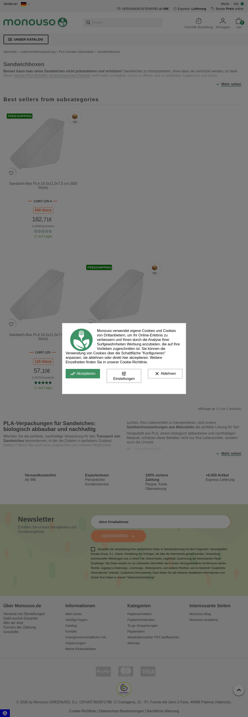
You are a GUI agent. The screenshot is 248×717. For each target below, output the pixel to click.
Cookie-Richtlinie (133, 362)
